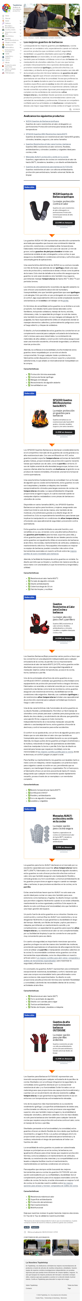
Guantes (35, 1227)
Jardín (26, 1227)
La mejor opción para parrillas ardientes (61, 1037)
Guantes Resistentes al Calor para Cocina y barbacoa (48, 144)
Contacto (29, 1288)
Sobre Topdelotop (32, 1285)
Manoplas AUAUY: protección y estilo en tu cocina (47, 157)
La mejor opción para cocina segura (63, 827)
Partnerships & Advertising (52, 1298)
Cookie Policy (39, 1298)
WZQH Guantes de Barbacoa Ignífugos (42, 121)
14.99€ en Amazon (63, 638)
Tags (69, 1288)
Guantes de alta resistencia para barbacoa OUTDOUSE (49, 167)
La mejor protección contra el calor (63, 202)
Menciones (64, 1298)
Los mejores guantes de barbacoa (43, 42)
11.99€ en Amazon (64, 432)
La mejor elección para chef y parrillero (64, 618)
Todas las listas (73, 1285)
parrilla (65, 301)
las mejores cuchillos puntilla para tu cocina (55, 752)
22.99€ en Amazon (64, 223)
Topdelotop (17, 5)
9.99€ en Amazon (64, 847)
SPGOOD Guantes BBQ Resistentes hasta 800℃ (46, 134)
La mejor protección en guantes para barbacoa (63, 413)
